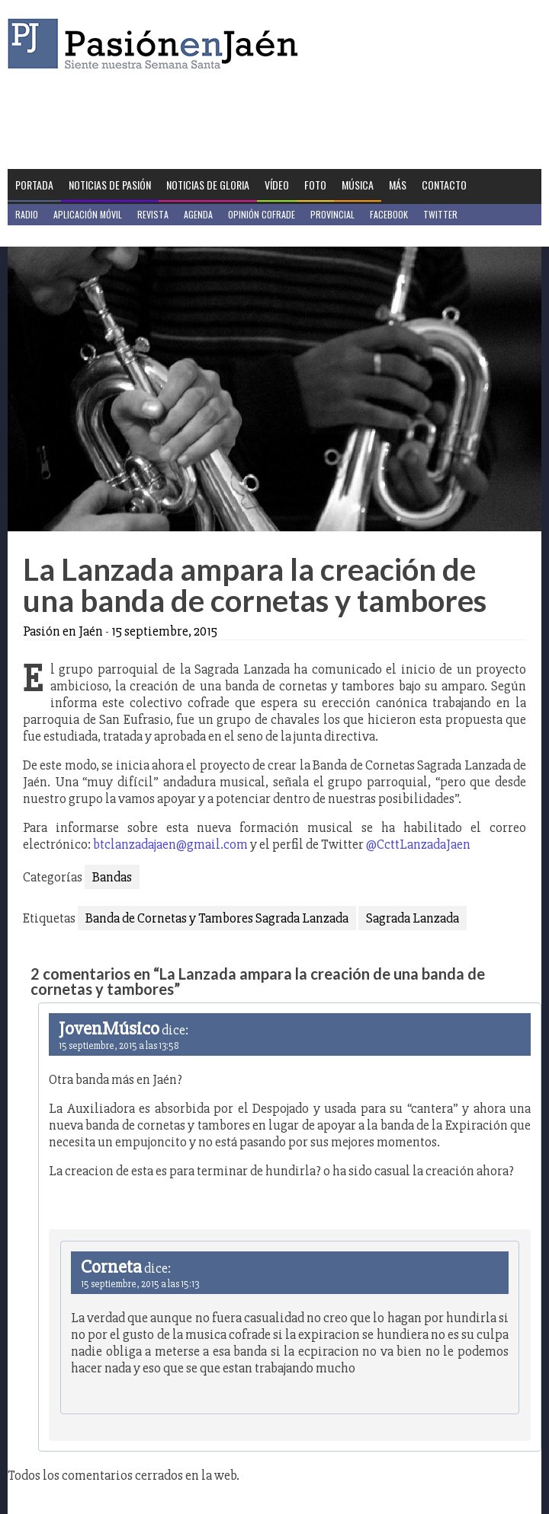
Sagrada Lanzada (412, 918)
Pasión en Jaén (157, 43)
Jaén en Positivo (48, 235)
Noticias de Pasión (110, 185)
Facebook (389, 214)
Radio (26, 214)
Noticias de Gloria (207, 185)
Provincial (332, 214)
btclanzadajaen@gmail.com (170, 844)
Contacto (444, 185)
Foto (315, 185)
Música (358, 185)
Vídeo (277, 185)
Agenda (198, 214)
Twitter (440, 214)
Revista (153, 214)
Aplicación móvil (87, 214)
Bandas (112, 877)
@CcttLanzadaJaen (418, 844)
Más (397, 185)
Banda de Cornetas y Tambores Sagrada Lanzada (216, 918)
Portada (34, 185)
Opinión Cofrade (261, 214)
